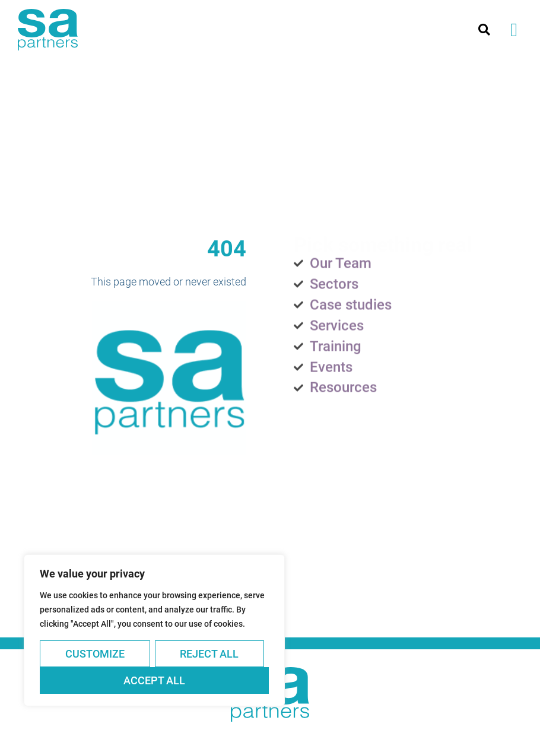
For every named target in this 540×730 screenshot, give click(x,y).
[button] (514, 29)
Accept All (154, 680)
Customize (95, 654)
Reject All (209, 654)
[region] (154, 630)
